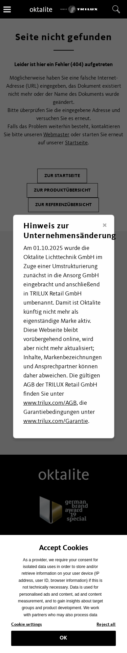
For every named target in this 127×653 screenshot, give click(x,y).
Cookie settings (26, 627)
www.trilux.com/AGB (50, 403)
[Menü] (7, 9)
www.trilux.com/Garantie (55, 421)
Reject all (106, 627)
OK (63, 640)
